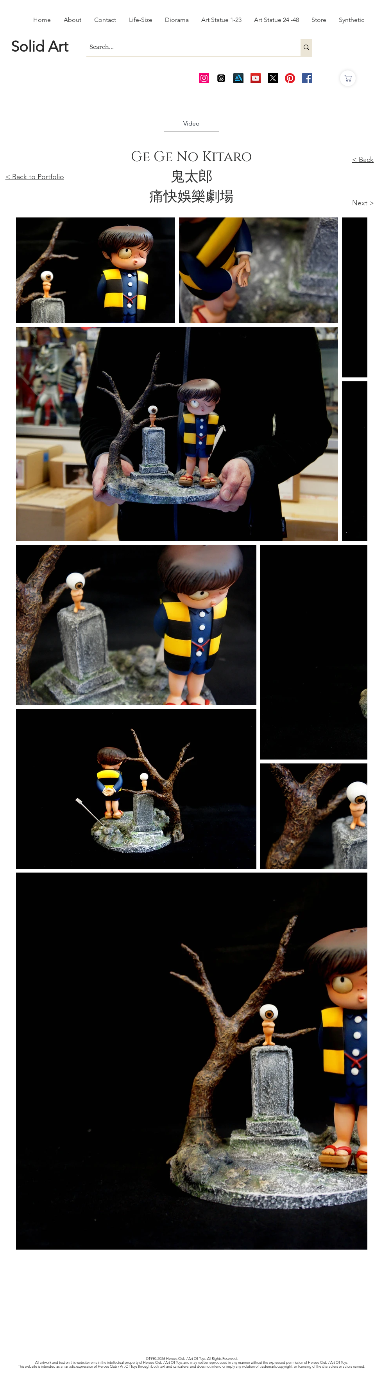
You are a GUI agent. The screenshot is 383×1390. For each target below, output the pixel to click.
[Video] (191, 123)
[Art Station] (238, 78)
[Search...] (186, 47)
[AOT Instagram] (204, 78)
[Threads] (221, 78)
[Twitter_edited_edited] (273, 78)
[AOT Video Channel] (256, 78)
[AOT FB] (307, 78)
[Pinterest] (290, 78)
